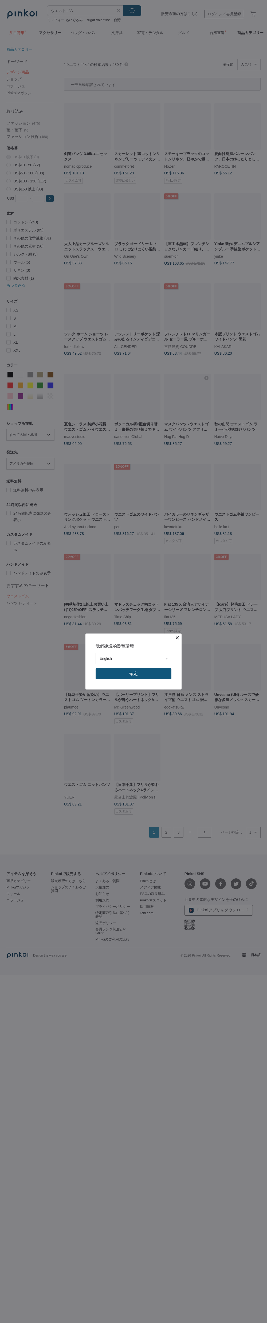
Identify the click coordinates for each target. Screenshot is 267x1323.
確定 (133, 673)
